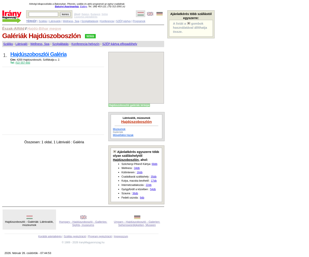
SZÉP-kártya (123, 21)
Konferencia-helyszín (85, 44)
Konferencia (107, 21)
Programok (139, 21)
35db (154, 176)
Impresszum (121, 236)
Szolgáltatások (89, 21)
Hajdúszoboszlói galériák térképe (129, 105)
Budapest (95, 14)
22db (148, 185)
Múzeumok (119, 129)
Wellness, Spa (71, 21)
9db (142, 197)
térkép (90, 35)
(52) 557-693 (22, 62)
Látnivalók (55, 21)
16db (139, 172)
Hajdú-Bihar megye (44, 28)
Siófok (104, 14)
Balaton (85, 14)
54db (153, 189)
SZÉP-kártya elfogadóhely (119, 44)
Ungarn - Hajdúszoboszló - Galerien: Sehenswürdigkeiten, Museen (137, 223)
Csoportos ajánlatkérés (85, 16)
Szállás (43, 21)
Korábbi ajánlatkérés (50, 236)
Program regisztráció (100, 236)
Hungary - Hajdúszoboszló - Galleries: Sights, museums (83, 223)
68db (155, 164)
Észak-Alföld (13, 28)
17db (154, 180)
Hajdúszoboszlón (136, 122)
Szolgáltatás (60, 44)
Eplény (83, 6)
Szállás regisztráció (75, 236)
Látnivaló (21, 44)
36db (135, 193)
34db (137, 168)
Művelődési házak (123, 135)
